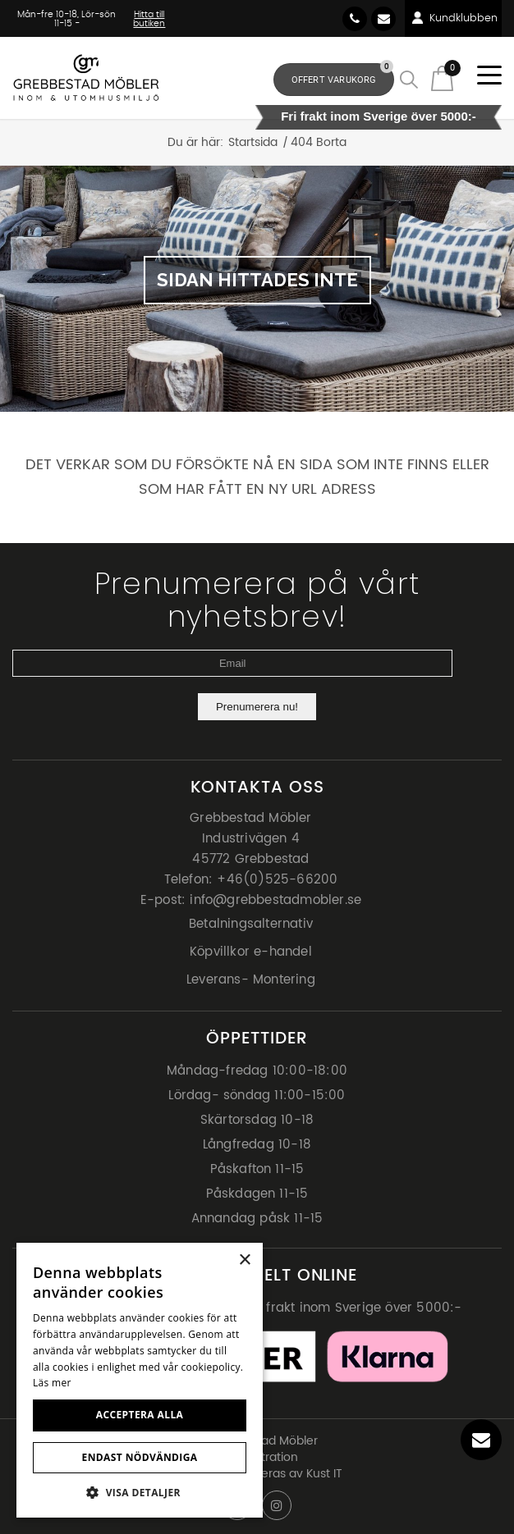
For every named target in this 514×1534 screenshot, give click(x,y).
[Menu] (483, 76)
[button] (139, 1492)
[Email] (232, 663)
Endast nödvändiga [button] (140, 1457)
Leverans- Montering (250, 980)
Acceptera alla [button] (140, 1415)
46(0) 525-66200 (354, 19)
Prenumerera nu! (257, 707)
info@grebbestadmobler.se (383, 19)
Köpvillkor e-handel (251, 952)
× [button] (244, 1260)
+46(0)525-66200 (277, 880)
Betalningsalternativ (251, 924)
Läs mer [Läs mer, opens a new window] (52, 1383)
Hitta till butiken (149, 19)
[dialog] (139, 1380)
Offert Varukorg (342, 74)
